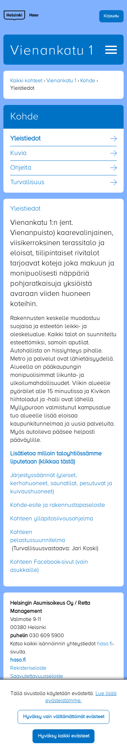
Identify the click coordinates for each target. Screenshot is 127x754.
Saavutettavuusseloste (36, 676)
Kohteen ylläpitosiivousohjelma (51, 519)
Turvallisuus (27, 182)
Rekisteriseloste (28, 668)
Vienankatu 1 (51, 51)
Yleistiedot (25, 138)
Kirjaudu (111, 16)
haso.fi (104, 644)
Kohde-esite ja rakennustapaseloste (57, 505)
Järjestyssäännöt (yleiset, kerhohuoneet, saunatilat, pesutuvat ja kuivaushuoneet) (61, 483)
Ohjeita (20, 168)
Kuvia (18, 153)
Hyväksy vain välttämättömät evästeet (63, 716)
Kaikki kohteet (26, 81)
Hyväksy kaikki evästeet (63, 736)
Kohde (87, 81)
